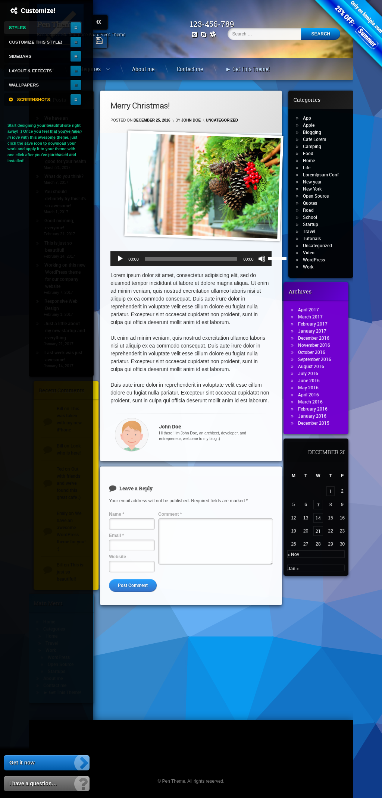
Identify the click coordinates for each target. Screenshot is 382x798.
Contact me (190, 69)
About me (143, 69)
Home (313, 160)
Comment (170, 514)
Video (312, 252)
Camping (316, 146)
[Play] (120, 259)
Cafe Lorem (318, 139)
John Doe (191, 120)
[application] (190, 258)
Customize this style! (35, 42)
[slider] (191, 259)
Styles (17, 27)
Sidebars (20, 56)
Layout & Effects (30, 70)
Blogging (316, 132)
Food (312, 153)
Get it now (22, 763)
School (314, 217)
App (311, 118)
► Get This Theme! (247, 69)
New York (316, 189)
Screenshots (33, 99)
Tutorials (316, 238)
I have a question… (33, 783)
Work (312, 267)
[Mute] (262, 259)
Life (310, 167)
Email (116, 535)
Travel (313, 231)
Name (116, 514)
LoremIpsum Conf (324, 174)
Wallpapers (24, 84)
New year (316, 182)
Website (117, 556)
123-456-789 (215, 24)
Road (312, 210)
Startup (314, 224)
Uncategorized (222, 120)
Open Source (319, 196)
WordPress (318, 260)
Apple (312, 125)
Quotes (314, 203)
